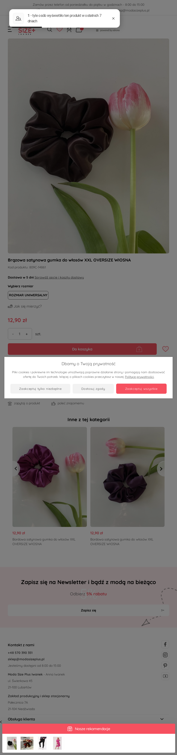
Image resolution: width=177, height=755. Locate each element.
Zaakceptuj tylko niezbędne (40, 389)
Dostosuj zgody (93, 389)
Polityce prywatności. (139, 377)
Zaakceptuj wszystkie (141, 389)
